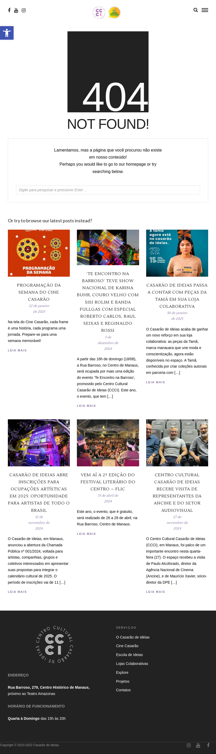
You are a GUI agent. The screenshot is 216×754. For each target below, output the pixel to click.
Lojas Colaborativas (132, 664)
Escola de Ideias (129, 655)
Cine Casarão (127, 646)
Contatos (123, 690)
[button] (7, 33)
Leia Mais (155, 382)
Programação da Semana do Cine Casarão (39, 292)
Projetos (122, 681)
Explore (122, 672)
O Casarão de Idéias (133, 637)
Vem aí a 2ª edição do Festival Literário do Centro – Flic (108, 482)
